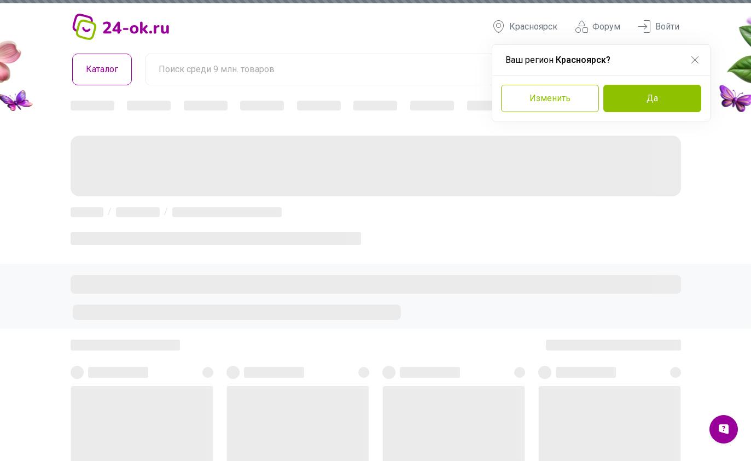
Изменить (549, 98)
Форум (597, 26)
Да (652, 98)
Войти (658, 26)
